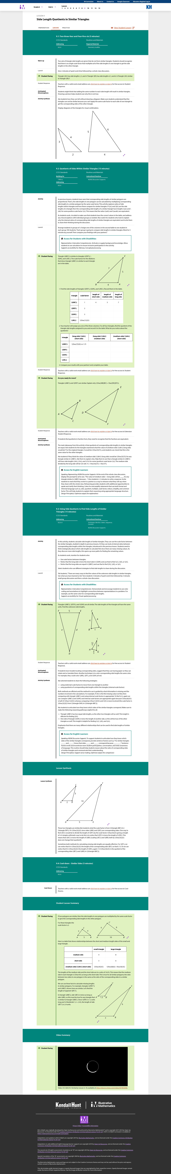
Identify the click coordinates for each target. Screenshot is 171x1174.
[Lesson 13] (99, 8)
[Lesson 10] (88, 8)
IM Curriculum (88, 2)
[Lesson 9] (84, 8)
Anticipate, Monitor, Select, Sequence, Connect (100, 523)
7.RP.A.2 (60, 179)
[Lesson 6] (76, 8)
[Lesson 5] (73, 8)
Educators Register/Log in (141, 2)
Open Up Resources (100, 1144)
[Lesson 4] (70, 8)
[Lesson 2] (65, 8)
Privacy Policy (77, 1126)
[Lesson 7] (79, 8)
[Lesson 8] (82, 8)
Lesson (56, 28)
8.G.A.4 (60, 522)
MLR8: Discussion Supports (97, 179)
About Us (100, 2)
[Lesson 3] (67, 8)
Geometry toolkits (94, 47)
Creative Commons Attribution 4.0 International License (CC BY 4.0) (81, 1132)
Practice (66, 28)
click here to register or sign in (101, 84)
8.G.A (59, 47)
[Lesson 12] (95, 8)
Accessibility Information (90, 1126)
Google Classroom (123, 2)
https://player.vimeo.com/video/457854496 (111, 1088)
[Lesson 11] (92, 8)
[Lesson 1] (62, 8)
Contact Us (110, 2)
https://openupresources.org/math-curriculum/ (53, 1134)
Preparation (43, 28)
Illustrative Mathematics (86, 1138)
